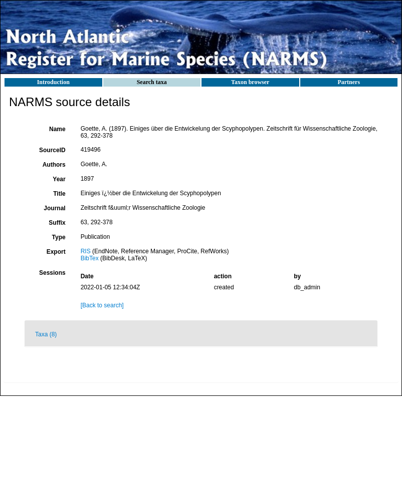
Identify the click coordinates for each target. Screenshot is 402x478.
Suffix (57, 222)
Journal (54, 208)
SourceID (52, 150)
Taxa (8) (46, 334)
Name (57, 129)
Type (59, 237)
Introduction (53, 82)
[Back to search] (102, 305)
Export (56, 251)
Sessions (52, 272)
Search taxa (152, 82)
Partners (348, 82)
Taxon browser (250, 82)
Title (59, 193)
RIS (86, 251)
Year (59, 179)
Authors (54, 164)
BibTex (90, 258)
